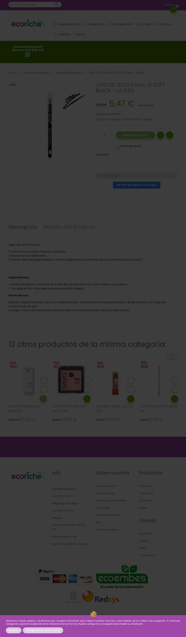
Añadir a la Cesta (135, 135)
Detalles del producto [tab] (69, 226)
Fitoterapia (146, 486)
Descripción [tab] (23, 226)
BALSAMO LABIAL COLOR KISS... (114, 408)
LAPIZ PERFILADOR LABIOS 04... (159, 408)
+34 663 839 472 (63, 511)
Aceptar (14, 630)
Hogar (143, 508)
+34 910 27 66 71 (62, 496)
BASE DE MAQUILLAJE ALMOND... (24, 408)
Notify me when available (137, 185)
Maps (82, 544)
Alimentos (145, 500)
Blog (98, 522)
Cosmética (146, 493)
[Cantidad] (105, 135)
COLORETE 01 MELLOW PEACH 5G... (68, 408)
